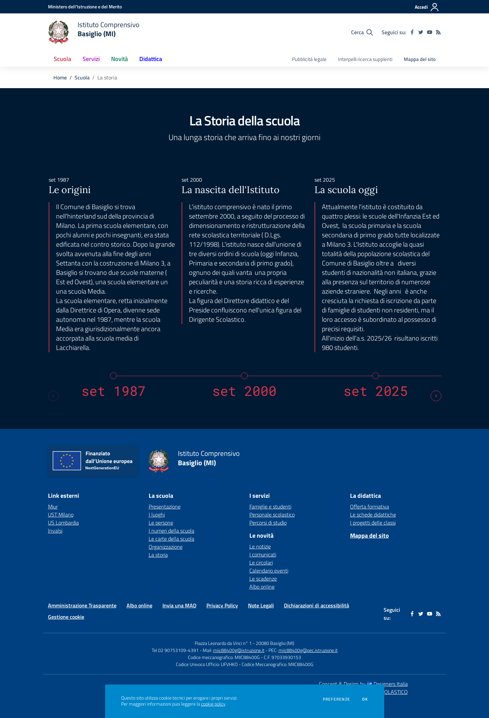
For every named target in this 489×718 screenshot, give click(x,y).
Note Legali (261, 605)
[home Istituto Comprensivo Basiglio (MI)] (94, 32)
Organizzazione (166, 547)
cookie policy (213, 704)
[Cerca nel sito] (362, 32)
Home (60, 77)
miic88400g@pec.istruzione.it (308, 650)
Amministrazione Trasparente (82, 605)
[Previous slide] (53, 396)
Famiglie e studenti (270, 506)
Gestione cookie (66, 617)
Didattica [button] (150, 58)
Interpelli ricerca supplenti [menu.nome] (365, 59)
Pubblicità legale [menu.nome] (309, 59)
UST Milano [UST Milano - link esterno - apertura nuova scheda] (61, 515)
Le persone (161, 523)
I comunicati (262, 554)
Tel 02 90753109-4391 (175, 650)
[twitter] (421, 32)
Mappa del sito (420, 59)
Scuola (82, 77)
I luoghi (157, 515)
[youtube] (430, 32)
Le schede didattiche (373, 515)
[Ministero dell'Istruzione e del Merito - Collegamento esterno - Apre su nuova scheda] (85, 6)
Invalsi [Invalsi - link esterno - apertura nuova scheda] (55, 531)
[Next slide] (436, 396)
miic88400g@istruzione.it (238, 650)
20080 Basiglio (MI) (275, 643)
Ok (365, 699)
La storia (158, 555)
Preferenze (336, 699)
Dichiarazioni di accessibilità (316, 605)
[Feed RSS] (438, 32)
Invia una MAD (179, 605)
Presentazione (165, 506)
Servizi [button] (91, 58)
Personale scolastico (272, 515)
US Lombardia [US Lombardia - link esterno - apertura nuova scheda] (63, 523)
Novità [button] (119, 58)
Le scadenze (263, 579)
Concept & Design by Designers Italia (363, 684)
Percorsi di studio (268, 523)
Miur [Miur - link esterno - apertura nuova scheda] (53, 506)
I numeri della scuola (171, 531)
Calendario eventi (268, 570)
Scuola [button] (62, 58)
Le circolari (261, 562)
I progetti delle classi (373, 523)
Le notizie (260, 546)
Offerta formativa (369, 506)
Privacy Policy (222, 605)
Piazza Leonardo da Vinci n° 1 (223, 643)
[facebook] (412, 32)
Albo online (262, 587)
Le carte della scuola (171, 539)
